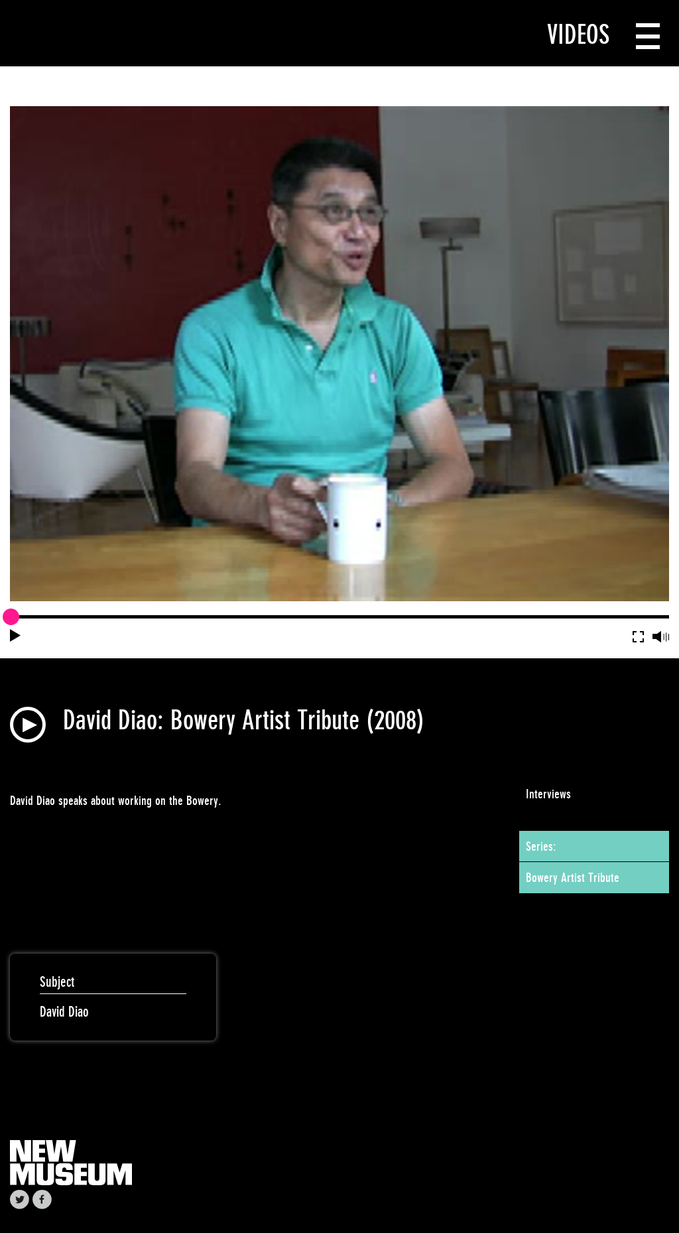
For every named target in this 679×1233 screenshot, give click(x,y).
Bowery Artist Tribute (572, 877)
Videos (578, 34)
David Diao (64, 1011)
